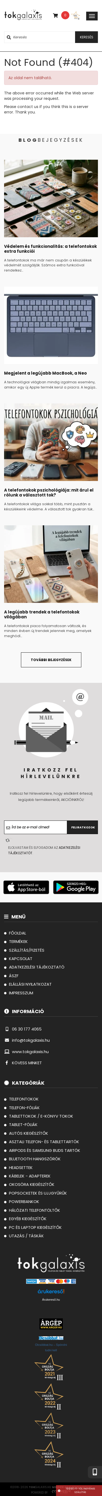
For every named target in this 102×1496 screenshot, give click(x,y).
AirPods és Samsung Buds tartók (42, 1150)
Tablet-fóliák (21, 1124)
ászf (11, 976)
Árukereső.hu (51, 1299)
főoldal (15, 933)
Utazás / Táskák (24, 1236)
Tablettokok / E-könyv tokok (38, 1116)
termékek (16, 941)
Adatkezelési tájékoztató (34, 967)
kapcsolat (18, 958)
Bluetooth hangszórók (32, 1159)
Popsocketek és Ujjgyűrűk (35, 1193)
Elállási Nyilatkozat (28, 984)
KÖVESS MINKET (23, 1063)
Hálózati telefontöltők (32, 1210)
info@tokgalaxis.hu (27, 1040)
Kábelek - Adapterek (27, 1176)
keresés (86, 37)
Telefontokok (21, 1099)
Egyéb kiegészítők (25, 1219)
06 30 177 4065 (23, 1029)
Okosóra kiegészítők (29, 1184)
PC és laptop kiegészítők (33, 1227)
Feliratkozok (83, 827)
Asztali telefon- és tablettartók (41, 1142)
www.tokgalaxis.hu (26, 1051)
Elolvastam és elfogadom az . (44, 850)
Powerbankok (21, 1201)
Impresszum (18, 993)
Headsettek (18, 1167)
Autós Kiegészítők (26, 1133)
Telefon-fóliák (22, 1108)
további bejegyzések (51, 660)
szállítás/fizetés (24, 950)
